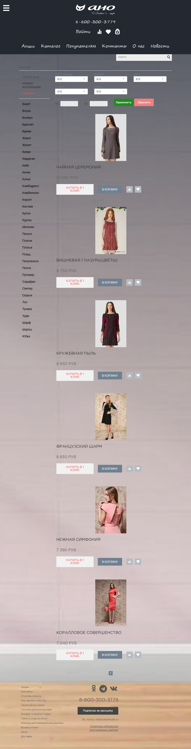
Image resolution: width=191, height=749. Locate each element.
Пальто (27, 234)
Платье (27, 247)
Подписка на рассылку (98, 711)
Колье (26, 179)
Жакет (26, 138)
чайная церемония (78, 167)
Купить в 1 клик (75, 189)
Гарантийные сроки (32, 705)
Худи (25, 315)
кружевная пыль (76, 353)
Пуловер (28, 274)
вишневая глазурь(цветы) (87, 260)
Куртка (26, 220)
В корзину (110, 189)
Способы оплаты (31, 696)
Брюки (26, 131)
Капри (26, 152)
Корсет (27, 199)
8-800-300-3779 (95, 21)
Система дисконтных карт (36, 710)
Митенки (28, 227)
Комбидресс (30, 186)
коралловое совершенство (88, 633)
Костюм (27, 206)
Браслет (28, 124)
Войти (84, 31)
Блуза (26, 111)
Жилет (26, 145)
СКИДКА (28, 93)
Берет (26, 104)
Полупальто (30, 261)
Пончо (26, 268)
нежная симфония (78, 539)
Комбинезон (30, 193)
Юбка (26, 336)
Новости (160, 45)
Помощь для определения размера (42, 723)
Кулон (26, 213)
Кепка (26, 172)
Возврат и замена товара (36, 714)
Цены (24, 732)
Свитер (27, 288)
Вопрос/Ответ (29, 728)
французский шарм (79, 446)
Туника (27, 309)
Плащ (26, 254)
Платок (27, 240)
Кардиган (28, 158)
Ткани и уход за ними (34, 719)
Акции (28, 45)
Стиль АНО (30, 77)
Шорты (27, 329)
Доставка (26, 737)
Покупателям (81, 45)
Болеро (27, 117)
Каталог (50, 45)
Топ (24, 302)
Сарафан (28, 281)
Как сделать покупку (33, 701)
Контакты (114, 45)
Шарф (26, 322)
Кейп (25, 165)
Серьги (27, 295)
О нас (139, 45)
